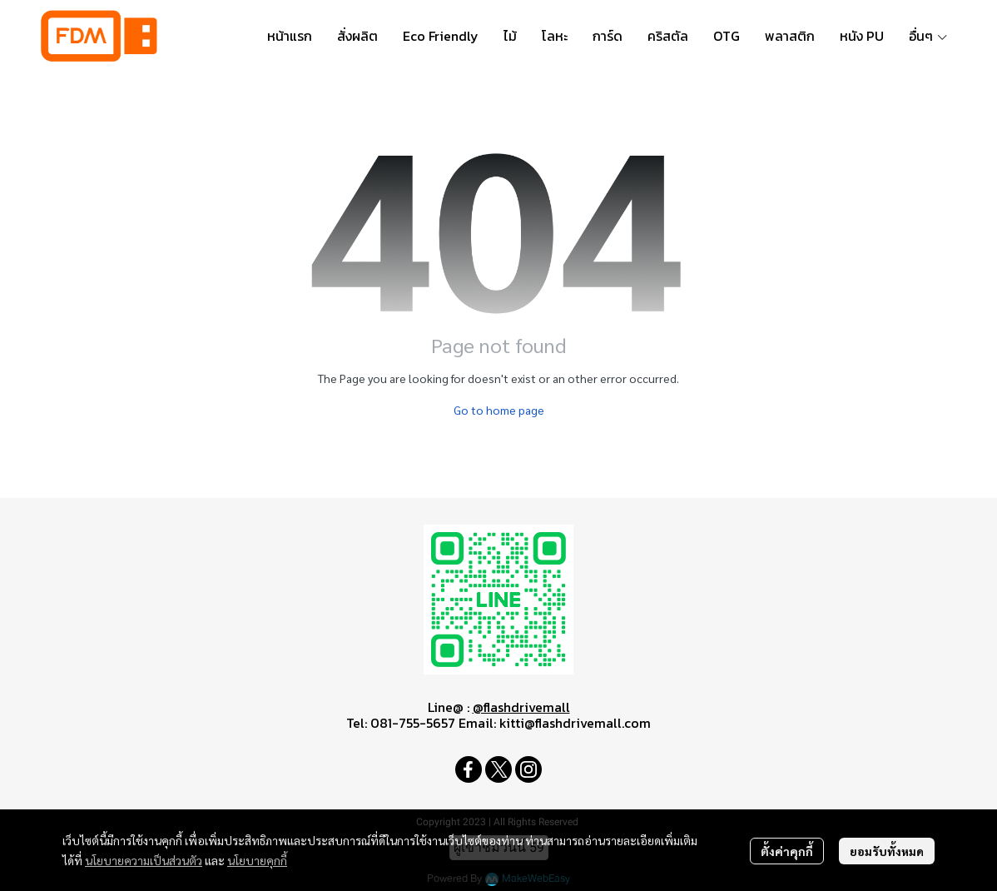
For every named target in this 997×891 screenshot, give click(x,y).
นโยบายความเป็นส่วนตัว (143, 860)
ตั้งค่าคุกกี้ (787, 851)
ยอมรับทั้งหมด (887, 851)
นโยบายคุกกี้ (257, 860)
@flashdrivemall (521, 707)
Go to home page (499, 409)
